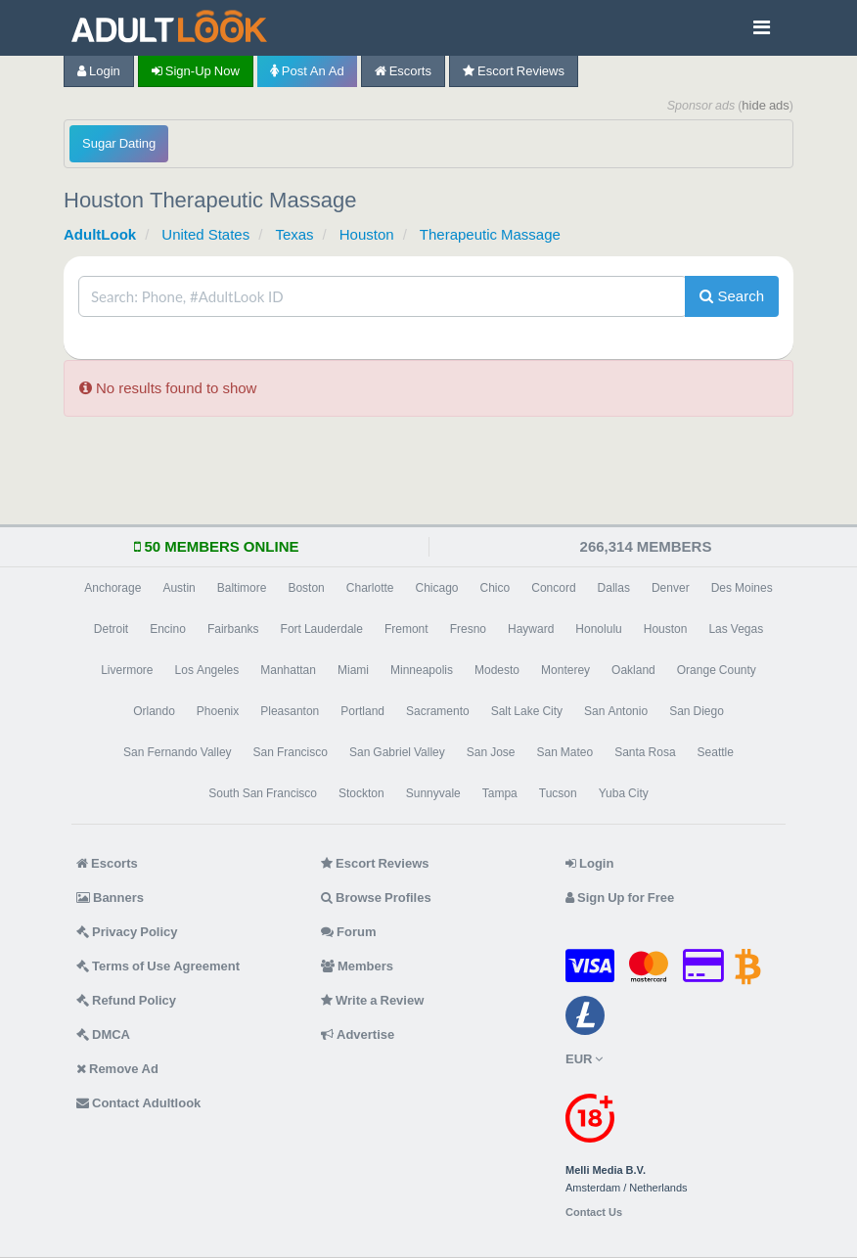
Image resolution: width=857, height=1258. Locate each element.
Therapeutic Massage (490, 234)
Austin (178, 588)
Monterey (565, 670)
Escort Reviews (513, 71)
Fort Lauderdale (322, 629)
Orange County (716, 670)
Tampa (500, 793)
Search (731, 296)
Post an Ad (307, 71)
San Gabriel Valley (397, 752)
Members (357, 966)
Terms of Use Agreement (158, 966)
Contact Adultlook (138, 1103)
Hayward (531, 629)
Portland (362, 711)
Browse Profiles (376, 897)
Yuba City (624, 793)
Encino (168, 629)
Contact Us (593, 1212)
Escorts (403, 71)
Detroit (111, 629)
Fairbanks (233, 629)
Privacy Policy (127, 931)
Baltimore (242, 588)
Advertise (357, 1034)
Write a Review (372, 1000)
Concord (553, 588)
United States (205, 234)
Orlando (154, 711)
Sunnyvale (433, 793)
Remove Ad (117, 1068)
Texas (294, 234)
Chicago (437, 588)
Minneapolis (421, 670)
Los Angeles (207, 670)
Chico (495, 588)
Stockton (361, 793)
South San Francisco (262, 793)
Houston (366, 234)
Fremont (406, 629)
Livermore (127, 670)
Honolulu (598, 629)
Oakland (633, 670)
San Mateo (564, 752)
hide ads (765, 105)
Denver (671, 588)
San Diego (696, 711)
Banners (110, 897)
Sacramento (438, 711)
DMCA (103, 1034)
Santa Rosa (644, 752)
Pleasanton (289, 711)
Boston (306, 588)
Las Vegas (735, 629)
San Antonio (616, 711)
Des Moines (742, 588)
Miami (353, 670)
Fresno (468, 629)
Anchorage (112, 588)
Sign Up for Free (619, 897)
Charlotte (370, 588)
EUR (584, 1059)
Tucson (558, 793)
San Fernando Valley (177, 752)
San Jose (491, 752)
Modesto (496, 670)
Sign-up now (196, 71)
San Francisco (290, 752)
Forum (348, 931)
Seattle (716, 752)
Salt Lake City (527, 711)
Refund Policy (126, 1000)
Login (98, 71)
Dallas (614, 588)
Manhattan (288, 670)
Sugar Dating (119, 143)
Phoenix (218, 711)
